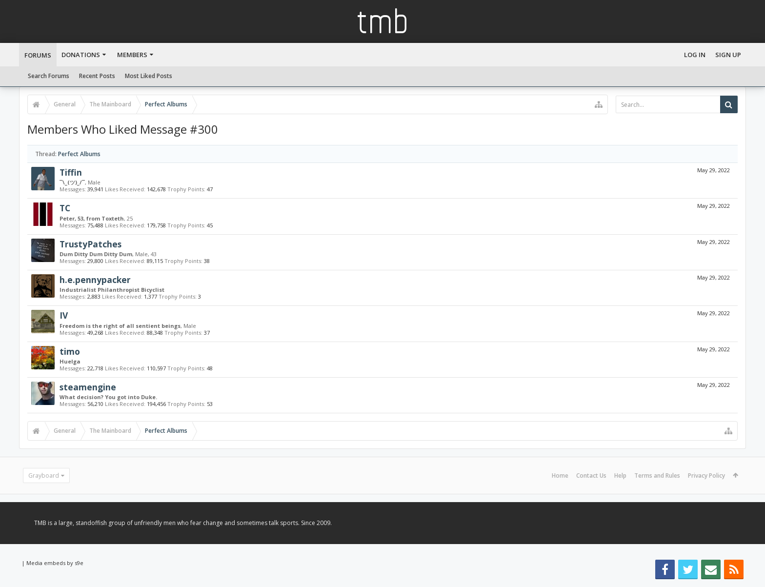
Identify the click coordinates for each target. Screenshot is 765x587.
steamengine (88, 387)
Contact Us (591, 475)
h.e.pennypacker (95, 279)
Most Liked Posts (148, 76)
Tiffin (71, 172)
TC (65, 208)
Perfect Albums (79, 154)
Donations (80, 54)
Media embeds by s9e (54, 563)
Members (132, 54)
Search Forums (48, 76)
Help (620, 475)
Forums (37, 55)
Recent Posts (97, 76)
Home (560, 475)
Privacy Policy (706, 475)
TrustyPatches (90, 244)
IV (64, 315)
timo (70, 351)
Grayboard (43, 475)
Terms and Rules (657, 475)
